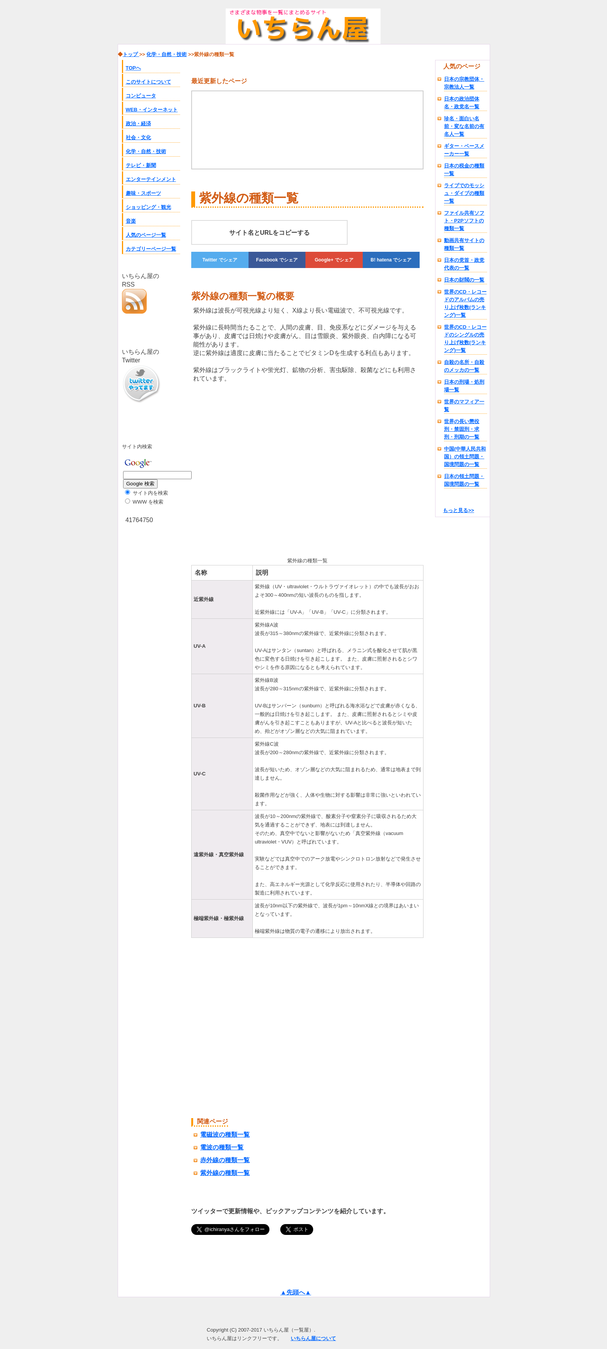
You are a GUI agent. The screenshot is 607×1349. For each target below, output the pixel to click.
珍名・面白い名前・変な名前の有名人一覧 (464, 126)
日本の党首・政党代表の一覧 (464, 264)
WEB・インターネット (152, 110)
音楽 (131, 221)
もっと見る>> (458, 510)
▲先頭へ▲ (295, 1292)
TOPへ (133, 68)
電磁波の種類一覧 (225, 1134)
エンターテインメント (151, 179)
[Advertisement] (256, 468)
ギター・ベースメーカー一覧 (464, 150)
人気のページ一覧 (146, 235)
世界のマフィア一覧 (464, 405)
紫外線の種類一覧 (225, 1173)
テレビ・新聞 (141, 165)
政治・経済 (138, 123)
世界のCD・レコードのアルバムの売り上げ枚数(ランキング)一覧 (465, 303)
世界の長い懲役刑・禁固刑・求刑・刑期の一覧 (461, 429)
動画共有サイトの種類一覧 (464, 244)
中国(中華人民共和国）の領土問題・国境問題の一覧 (465, 456)
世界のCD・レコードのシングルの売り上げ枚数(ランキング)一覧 (465, 338)
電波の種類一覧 (221, 1147)
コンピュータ (141, 96)
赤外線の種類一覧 (225, 1160)
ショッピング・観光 (148, 207)
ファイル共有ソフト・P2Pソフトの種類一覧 (464, 220)
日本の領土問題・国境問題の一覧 (464, 480)
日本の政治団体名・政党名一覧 (461, 102)
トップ (131, 54)
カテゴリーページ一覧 (151, 249)
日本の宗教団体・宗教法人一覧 (464, 83)
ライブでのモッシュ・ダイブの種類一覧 (464, 193)
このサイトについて (148, 82)
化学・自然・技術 (146, 151)
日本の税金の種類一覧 (464, 169)
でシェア (219, 260)
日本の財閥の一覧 (464, 280)
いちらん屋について (313, 1338)
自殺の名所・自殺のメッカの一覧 (464, 366)
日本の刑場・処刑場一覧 (464, 386)
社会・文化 (138, 137)
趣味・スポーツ (143, 193)
